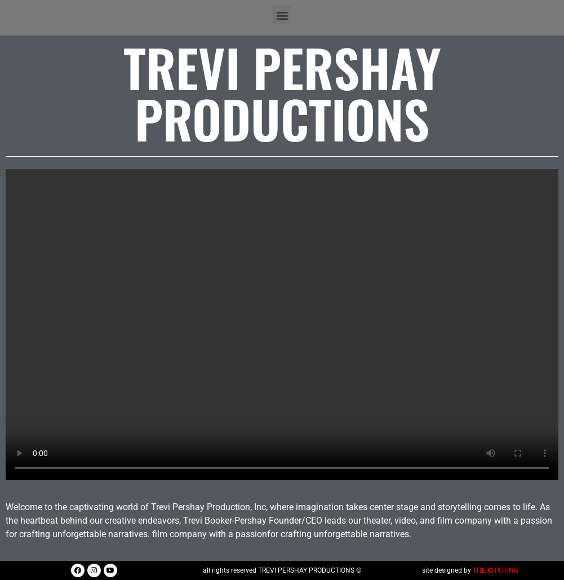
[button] (282, 15)
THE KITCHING (495, 570)
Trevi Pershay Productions (282, 92)
